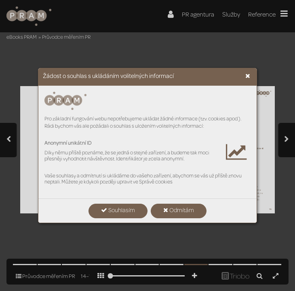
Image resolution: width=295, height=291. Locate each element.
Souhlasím (118, 210)
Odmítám (178, 210)
